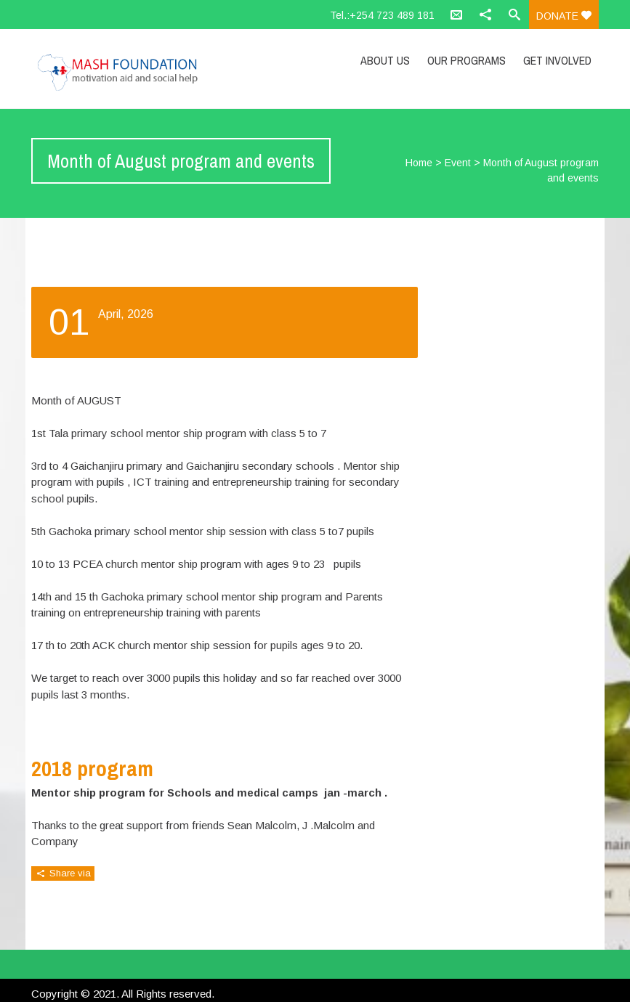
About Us (385, 60)
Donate (563, 16)
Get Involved (557, 60)
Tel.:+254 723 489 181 (382, 15)
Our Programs (466, 60)
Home (418, 162)
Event (458, 162)
